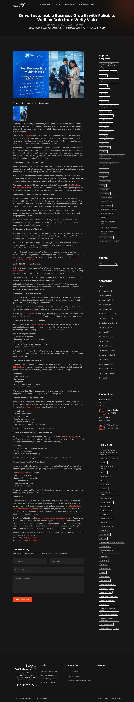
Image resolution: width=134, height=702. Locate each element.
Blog (58, 5)
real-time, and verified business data (52, 518)
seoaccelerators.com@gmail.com (79, 680)
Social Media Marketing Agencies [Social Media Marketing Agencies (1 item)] (107, 223)
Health (104, 332)
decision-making (31, 407)
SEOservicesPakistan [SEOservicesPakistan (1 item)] (107, 214)
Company (105, 305)
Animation (105, 291)
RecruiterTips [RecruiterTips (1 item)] (104, 190)
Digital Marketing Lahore (48, 671)
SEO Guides (106, 364)
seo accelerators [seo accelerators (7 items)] (105, 206)
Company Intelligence (69, 436)
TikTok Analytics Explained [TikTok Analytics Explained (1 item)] (108, 228)
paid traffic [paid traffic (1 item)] (103, 174)
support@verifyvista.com (32, 540)
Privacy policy (115, 698)
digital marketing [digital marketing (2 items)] (105, 112)
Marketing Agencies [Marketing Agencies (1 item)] (106, 140)
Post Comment (22, 599)
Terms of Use (102, 698)
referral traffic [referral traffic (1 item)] (104, 194)
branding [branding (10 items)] (103, 76)
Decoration (106, 318)
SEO (103, 360)
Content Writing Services (48, 679)
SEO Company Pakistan (48, 675)
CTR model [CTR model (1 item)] (103, 102)
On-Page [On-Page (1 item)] (103, 152)
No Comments (45, 103)
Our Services (45, 5)
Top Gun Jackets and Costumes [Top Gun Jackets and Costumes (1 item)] (106, 233)
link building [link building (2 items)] (104, 128)
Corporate (105, 309)
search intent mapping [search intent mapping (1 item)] (107, 198)
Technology (106, 369)
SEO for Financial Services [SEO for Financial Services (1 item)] (108, 210)
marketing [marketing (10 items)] (103, 136)
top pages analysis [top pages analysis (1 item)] (106, 238)
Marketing (105, 337)
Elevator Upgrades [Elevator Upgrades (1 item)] (106, 116)
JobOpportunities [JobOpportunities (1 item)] (105, 120)
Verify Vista (28, 136)
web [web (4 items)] (115, 242)
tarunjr (16, 103)
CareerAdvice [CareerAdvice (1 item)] (104, 90)
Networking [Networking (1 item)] (104, 144)
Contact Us (69, 5)
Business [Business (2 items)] (103, 86)
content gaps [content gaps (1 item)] (104, 98)
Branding (105, 296)
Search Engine (107, 355)
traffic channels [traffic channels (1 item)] (105, 242)
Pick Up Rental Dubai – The (117, 425)
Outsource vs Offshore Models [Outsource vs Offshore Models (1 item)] (107, 165)
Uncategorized (107, 373)
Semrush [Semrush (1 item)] (103, 202)
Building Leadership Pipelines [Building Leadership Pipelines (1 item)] (106, 81)
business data (29, 313)
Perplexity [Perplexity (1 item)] (103, 178)
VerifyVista (53, 526)
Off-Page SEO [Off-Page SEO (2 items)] (104, 148)
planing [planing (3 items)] (102, 186)
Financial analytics (20, 473)
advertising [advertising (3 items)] (103, 72)
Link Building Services (47, 683)
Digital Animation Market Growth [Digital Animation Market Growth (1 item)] (107, 107)
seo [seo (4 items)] (111, 202)
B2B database (19, 271)
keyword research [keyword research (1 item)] (106, 124)
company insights (37, 324)
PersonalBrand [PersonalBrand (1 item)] (105, 182)
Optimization (106, 346)
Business (105, 300)
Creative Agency (108, 314)
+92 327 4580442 (74, 676)
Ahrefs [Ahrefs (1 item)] (114, 72)
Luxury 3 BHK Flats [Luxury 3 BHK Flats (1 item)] (106, 132)
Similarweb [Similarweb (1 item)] (103, 218)
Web (103, 378)
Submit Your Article (86, 5)
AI (102, 286)
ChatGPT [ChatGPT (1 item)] (103, 94)
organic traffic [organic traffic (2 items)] (104, 160)
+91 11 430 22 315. (30, 538)
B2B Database (18, 367)
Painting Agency (108, 350)
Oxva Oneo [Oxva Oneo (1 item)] (103, 170)
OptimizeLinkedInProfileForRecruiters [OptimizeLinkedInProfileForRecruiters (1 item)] (111, 156)
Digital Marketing (108, 323)
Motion (104, 341)
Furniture (105, 328)
